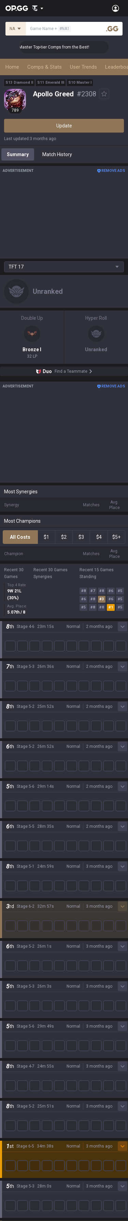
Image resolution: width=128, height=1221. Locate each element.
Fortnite (12, 832)
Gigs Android (17, 1030)
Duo (8, 922)
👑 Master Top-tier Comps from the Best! (58, 47)
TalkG (10, 930)
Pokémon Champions (27, 889)
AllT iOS (12, 1006)
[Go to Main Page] (16, 8)
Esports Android (21, 1063)
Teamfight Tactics (23, 783)
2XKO (10, 816)
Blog (9, 749)
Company (14, 740)
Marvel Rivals (18, 824)
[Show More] (38, 8)
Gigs (8, 947)
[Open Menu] (116, 8)
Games (11, 914)
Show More (64, 598)
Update (64, 125)
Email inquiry (17, 1122)
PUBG (10, 807)
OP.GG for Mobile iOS (26, 989)
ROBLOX (13, 857)
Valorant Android (22, 1014)
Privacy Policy (20, 1097)
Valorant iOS (17, 1022)
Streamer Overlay (23, 955)
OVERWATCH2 (19, 799)
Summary (18, 154)
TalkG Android (19, 1046)
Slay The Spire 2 (21, 873)
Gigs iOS (13, 1038)
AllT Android (17, 997)
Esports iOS (16, 1071)
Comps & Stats (44, 67)
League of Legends (24, 775)
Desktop (13, 906)
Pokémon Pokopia (23, 865)
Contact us (15, 1130)
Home (12, 67)
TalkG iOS (14, 1055)
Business (74, 1097)
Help (9, 1113)
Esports (12, 939)
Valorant (13, 791)
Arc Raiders (16, 848)
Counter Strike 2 (21, 840)
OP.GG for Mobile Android (31, 981)
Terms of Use (18, 1105)
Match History (57, 154)
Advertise (74, 1105)
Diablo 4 (12, 898)
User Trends (83, 67)
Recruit (72, 1113)
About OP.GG (17, 732)
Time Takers (17, 881)
